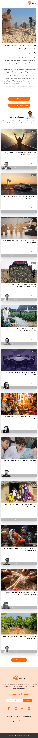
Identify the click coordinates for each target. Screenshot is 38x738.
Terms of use (22, 721)
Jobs (7, 721)
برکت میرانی (32, 52)
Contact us (17, 716)
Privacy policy (13, 721)
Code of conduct (26, 716)
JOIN (27, 701)
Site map (30, 721)
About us (9, 716)
